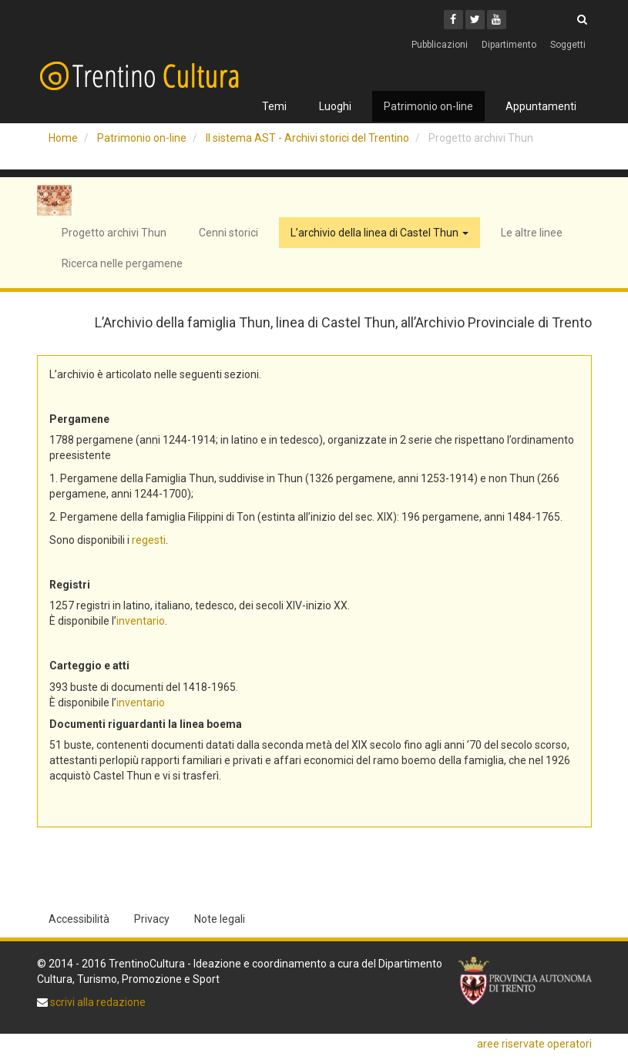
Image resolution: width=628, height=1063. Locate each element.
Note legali (219, 919)
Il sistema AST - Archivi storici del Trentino (307, 138)
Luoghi (335, 106)
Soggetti (568, 44)
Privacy (152, 919)
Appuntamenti (540, 106)
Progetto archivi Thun (114, 232)
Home (63, 138)
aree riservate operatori (534, 1044)
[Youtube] (496, 19)
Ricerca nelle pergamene (122, 263)
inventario (140, 621)
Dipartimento (509, 44)
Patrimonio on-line (428, 106)
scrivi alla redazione (97, 1002)
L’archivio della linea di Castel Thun (379, 232)
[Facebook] (453, 19)
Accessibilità (79, 919)
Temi (274, 106)
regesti (149, 540)
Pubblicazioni (439, 44)
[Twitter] (475, 19)
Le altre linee (532, 232)
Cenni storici (228, 232)
